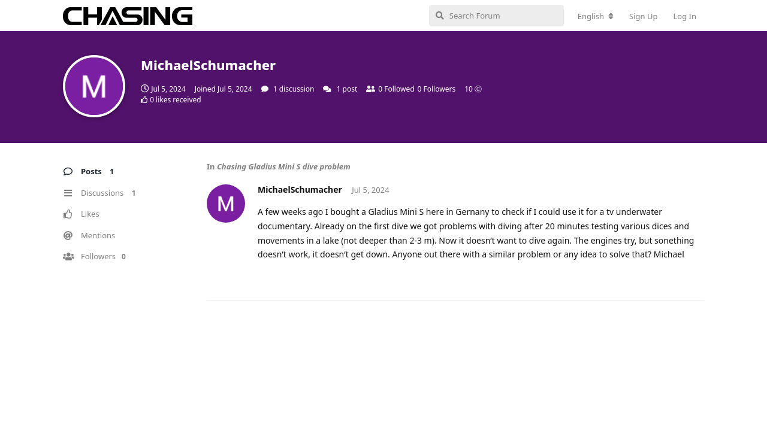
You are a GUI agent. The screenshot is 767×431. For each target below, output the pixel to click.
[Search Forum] (496, 15)
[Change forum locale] (595, 16)
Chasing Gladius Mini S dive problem (284, 166)
